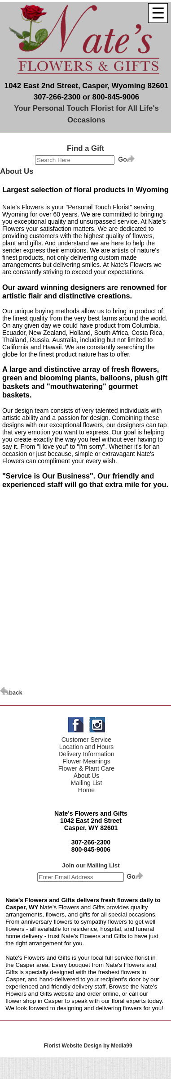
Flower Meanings (86, 761)
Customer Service (86, 739)
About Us (87, 775)
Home (86, 790)
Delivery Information (86, 754)
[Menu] (158, 13)
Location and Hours (86, 746)
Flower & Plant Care (86, 768)
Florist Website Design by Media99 (88, 1046)
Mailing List (86, 782)
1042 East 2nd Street (91, 820)
